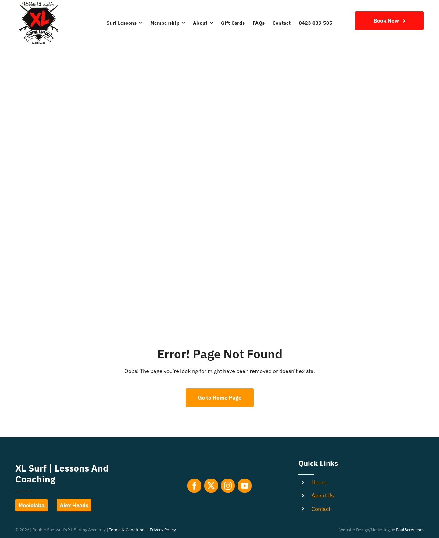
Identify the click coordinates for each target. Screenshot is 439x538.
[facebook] (194, 486)
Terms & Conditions (128, 530)
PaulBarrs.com (410, 530)
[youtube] (245, 486)
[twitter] (211, 486)
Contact (321, 508)
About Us (323, 495)
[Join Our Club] (389, 20)
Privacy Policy (163, 530)
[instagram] (228, 486)
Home (319, 482)
